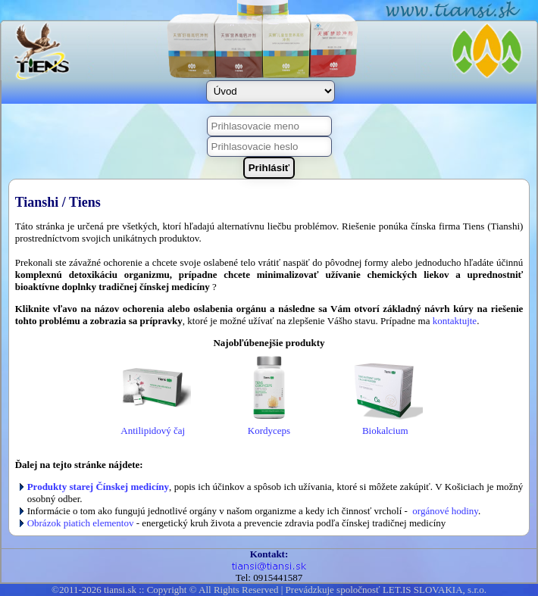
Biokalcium (385, 426)
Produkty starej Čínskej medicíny (98, 486)
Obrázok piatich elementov (80, 523)
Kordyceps (269, 426)
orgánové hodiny (445, 510)
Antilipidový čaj (153, 426)
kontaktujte (455, 320)
